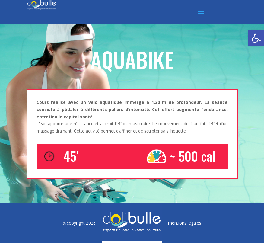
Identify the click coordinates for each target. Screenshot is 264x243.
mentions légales (184, 223)
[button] (256, 38)
